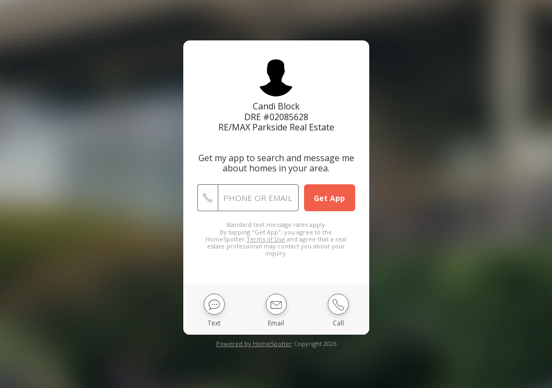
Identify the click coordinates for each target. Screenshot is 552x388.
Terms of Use (265, 239)
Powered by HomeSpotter (254, 344)
